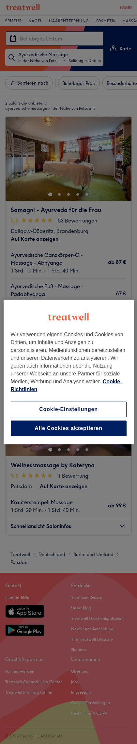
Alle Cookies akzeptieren (68, 428)
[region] (69, 372)
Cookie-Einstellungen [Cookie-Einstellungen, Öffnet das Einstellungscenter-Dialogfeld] (68, 409)
